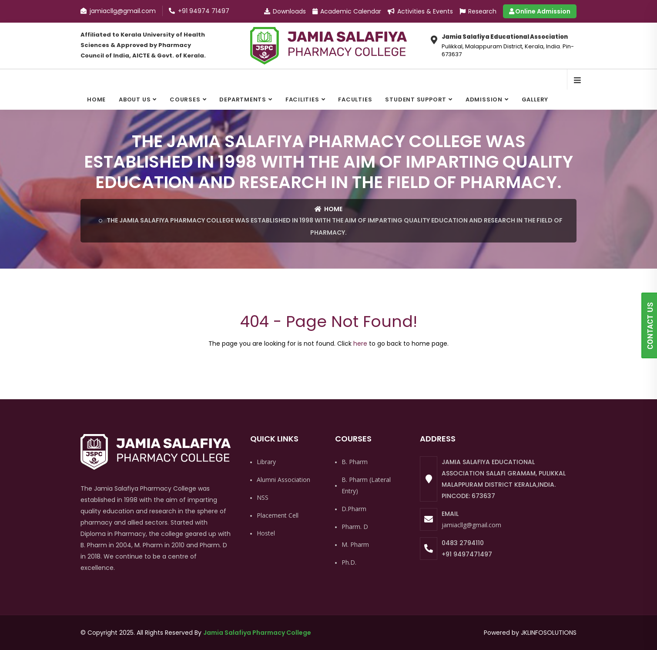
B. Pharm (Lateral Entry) (366, 485)
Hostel (266, 533)
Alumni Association (283, 479)
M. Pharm (355, 544)
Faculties (355, 99)
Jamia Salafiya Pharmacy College (257, 632)
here (360, 343)
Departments (242, 99)
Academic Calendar (346, 11)
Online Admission (539, 11)
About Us (135, 99)
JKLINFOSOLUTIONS (549, 632)
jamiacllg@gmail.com (471, 525)
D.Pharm (354, 509)
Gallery (535, 99)
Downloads (285, 11)
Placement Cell (277, 515)
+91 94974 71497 (199, 11)
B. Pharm (355, 462)
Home (96, 99)
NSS (262, 497)
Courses (185, 99)
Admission (484, 99)
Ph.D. (349, 562)
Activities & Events (420, 11)
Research (477, 11)
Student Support (415, 99)
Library (266, 462)
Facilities (302, 99)
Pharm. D (355, 526)
